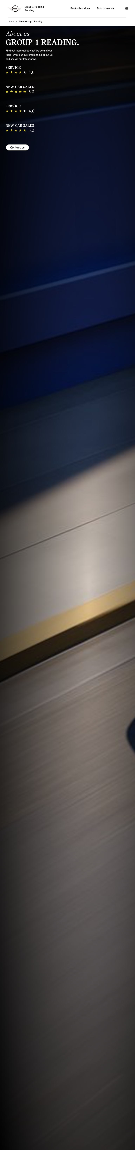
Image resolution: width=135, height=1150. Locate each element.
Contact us (17, 147)
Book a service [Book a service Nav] (105, 8)
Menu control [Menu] (127, 9)
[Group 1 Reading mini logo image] (26, 9)
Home (11, 21)
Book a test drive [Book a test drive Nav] (80, 8)
